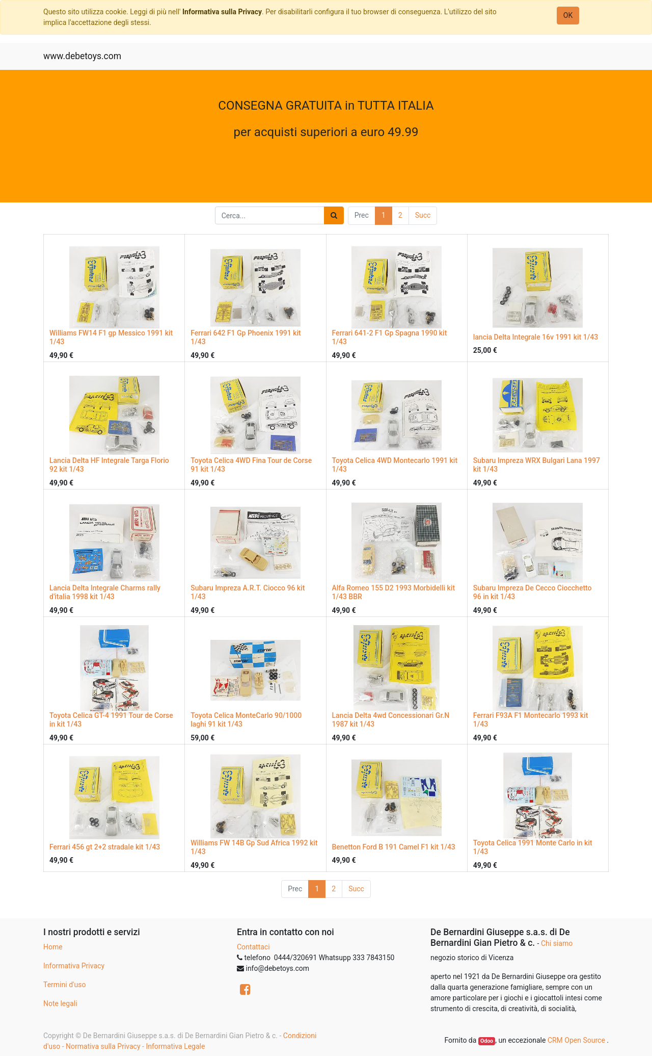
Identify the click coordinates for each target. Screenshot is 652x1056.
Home (53, 947)
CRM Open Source (577, 1040)
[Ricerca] (334, 215)
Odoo (486, 1041)
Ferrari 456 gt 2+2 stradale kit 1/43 (104, 847)
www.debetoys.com (82, 56)
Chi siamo (557, 943)
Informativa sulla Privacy (222, 12)
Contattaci (253, 947)
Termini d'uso (64, 985)
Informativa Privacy (73, 966)
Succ (423, 215)
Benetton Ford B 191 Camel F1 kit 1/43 (393, 847)
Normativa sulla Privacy (103, 1046)
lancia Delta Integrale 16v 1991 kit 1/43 (535, 337)
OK (568, 15)
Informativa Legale (175, 1046)
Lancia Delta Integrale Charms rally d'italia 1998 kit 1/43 (104, 592)
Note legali (60, 1003)
